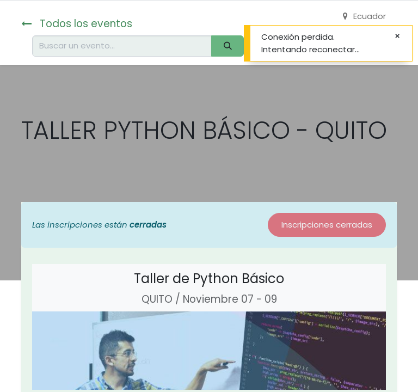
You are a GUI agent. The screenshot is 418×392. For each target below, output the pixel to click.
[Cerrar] (397, 36)
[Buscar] (227, 46)
